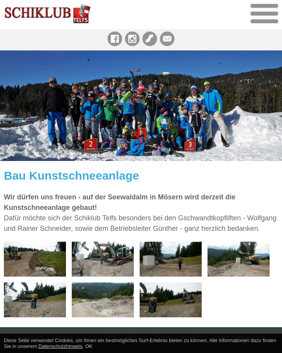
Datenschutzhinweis (60, 346)
